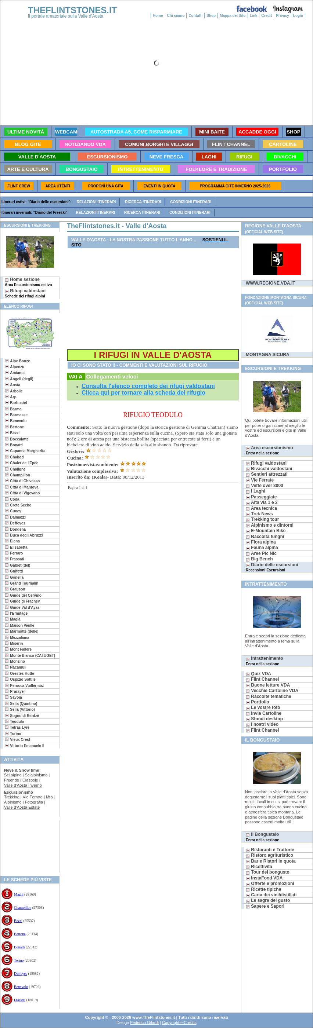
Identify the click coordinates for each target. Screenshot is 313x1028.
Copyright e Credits (179, 1022)
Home (158, 16)
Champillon (22, 908)
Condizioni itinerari (190, 202)
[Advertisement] (27, 844)
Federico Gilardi (144, 1022)
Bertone (20, 934)
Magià (19, 894)
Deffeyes (20, 974)
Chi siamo (176, 16)
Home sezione (28, 282)
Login (298, 16)
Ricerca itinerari (143, 202)
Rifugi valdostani (25, 293)
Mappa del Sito (233, 16)
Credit (266, 16)
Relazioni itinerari (96, 202)
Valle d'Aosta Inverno (23, 785)
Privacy (282, 16)
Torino (19, 960)
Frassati (19, 1000)
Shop (211, 16)
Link (254, 16)
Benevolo (21, 987)
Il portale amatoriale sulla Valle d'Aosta (66, 16)
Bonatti (19, 947)
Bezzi (18, 921)
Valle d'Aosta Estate (22, 807)
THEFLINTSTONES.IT (72, 10)
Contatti (195, 16)
